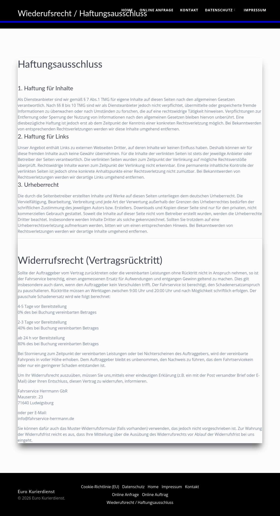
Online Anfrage (156, 10)
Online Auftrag (164, 494)
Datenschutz (219, 10)
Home (127, 10)
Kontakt (189, 10)
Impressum (255, 10)
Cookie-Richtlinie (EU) (107, 486)
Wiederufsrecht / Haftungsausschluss (140, 502)
